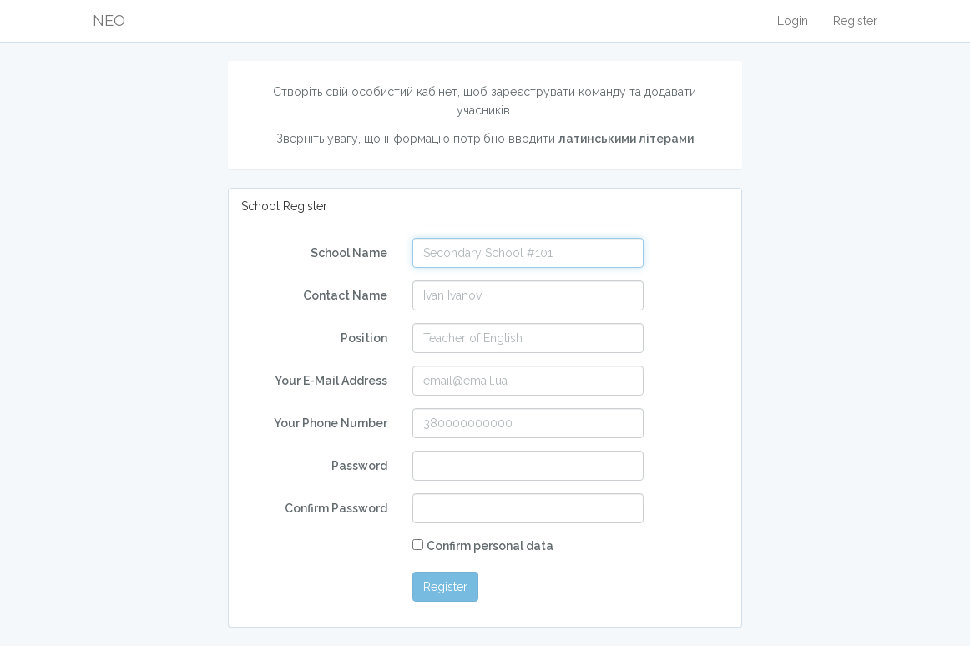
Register (855, 21)
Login (792, 21)
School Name (349, 253)
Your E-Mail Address (331, 380)
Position (364, 338)
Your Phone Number (330, 423)
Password (359, 465)
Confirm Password (336, 508)
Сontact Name (345, 295)
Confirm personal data (490, 546)
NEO (109, 20)
